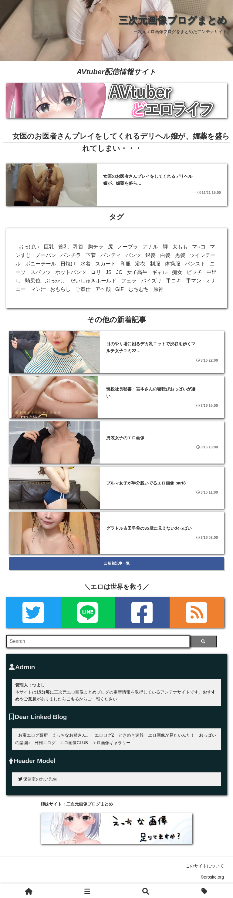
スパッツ (40, 272)
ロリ (96, 272)
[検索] (203, 641)
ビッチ (194, 272)
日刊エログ (45, 742)
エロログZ (104, 735)
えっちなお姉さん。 (71, 735)
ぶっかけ (55, 281)
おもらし (60, 289)
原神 (158, 289)
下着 (91, 255)
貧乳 (63, 247)
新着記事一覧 (117, 563)
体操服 (172, 264)
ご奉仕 (83, 289)
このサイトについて (205, 865)
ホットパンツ (70, 272)
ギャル (159, 272)
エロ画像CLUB (74, 742)
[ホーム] (29, 890)
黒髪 (180, 255)
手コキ (173, 281)
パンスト (195, 264)
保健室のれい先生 (37, 779)
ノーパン (45, 255)
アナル (150, 247)
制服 (155, 264)
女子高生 (137, 272)
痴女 (177, 272)
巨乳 (49, 247)
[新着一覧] (88, 890)
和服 (125, 264)
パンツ (133, 255)
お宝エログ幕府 (33, 735)
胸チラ (95, 247)
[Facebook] (142, 612)
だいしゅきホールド (93, 281)
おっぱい (29, 247)
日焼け (68, 264)
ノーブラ (127, 247)
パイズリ (151, 281)
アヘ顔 (103, 289)
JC (119, 272)
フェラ (129, 281)
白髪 (165, 255)
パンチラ (70, 255)
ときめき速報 (131, 735)
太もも (180, 247)
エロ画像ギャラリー (111, 742)
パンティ (110, 255)
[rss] (197, 612)
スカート (105, 264)
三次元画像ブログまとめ (172, 20)
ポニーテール (40, 264)
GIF (119, 289)
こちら (72, 699)
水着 (85, 264)
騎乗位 (33, 281)
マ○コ (198, 247)
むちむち (138, 289)
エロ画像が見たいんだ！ (171, 735)
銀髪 (150, 255)
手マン (193, 281)
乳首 (78, 247)
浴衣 (140, 264)
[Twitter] (33, 612)
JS (109, 272)
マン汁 (38, 289)
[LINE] (88, 612)
